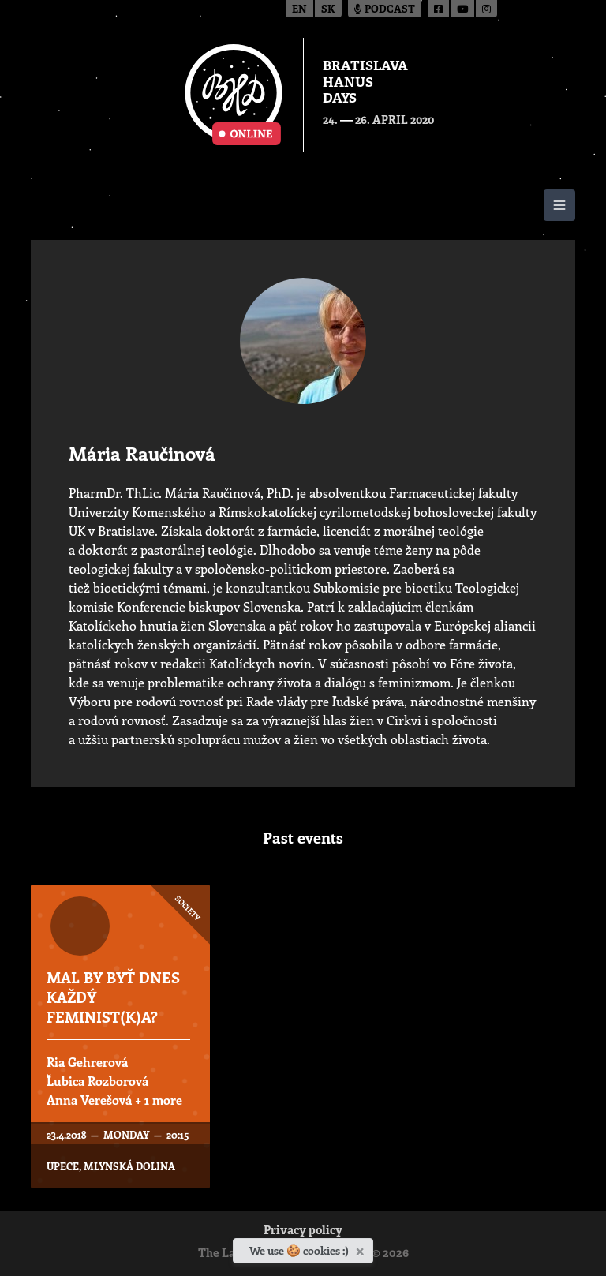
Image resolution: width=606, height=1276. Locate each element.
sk (328, 10)
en (299, 10)
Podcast (384, 10)
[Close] (361, 1248)
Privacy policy (303, 1231)
